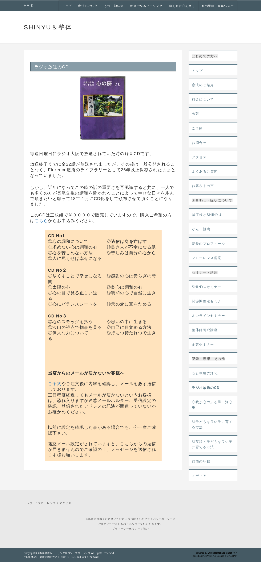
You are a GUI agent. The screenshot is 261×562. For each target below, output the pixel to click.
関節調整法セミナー (208, 301)
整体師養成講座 (205, 330)
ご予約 (54, 383)
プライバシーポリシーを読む (130, 528)
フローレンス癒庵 (206, 258)
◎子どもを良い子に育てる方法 (212, 424)
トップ (67, 6)
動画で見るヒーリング (146, 6)
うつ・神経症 (114, 6)
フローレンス (47, 503)
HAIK (29, 6)
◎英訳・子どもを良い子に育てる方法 (212, 444)
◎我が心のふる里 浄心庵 (212, 404)
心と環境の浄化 (205, 373)
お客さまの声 (203, 186)
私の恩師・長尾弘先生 (218, 6)
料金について (203, 99)
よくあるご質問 (205, 171)
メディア (199, 476)
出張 (195, 114)
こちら (41, 220)
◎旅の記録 (201, 461)
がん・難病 (201, 229)
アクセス (199, 157)
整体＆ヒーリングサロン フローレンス (67, 553)
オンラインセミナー (208, 315)
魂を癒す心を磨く (182, 6)
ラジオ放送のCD (206, 388)
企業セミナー (203, 344)
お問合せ (199, 143)
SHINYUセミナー (206, 287)
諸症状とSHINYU (206, 215)
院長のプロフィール (208, 243)
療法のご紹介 (87, 6)
